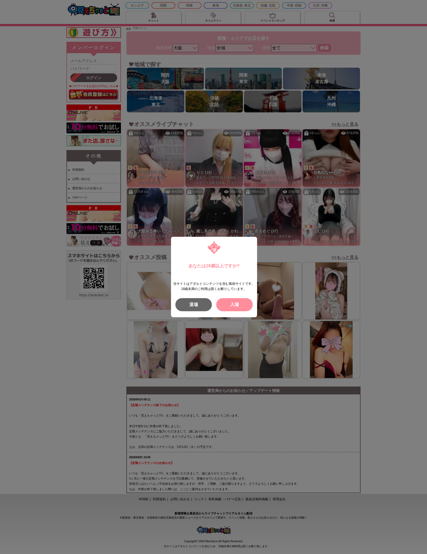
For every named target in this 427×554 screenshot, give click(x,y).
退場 (193, 304)
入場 (234, 304)
